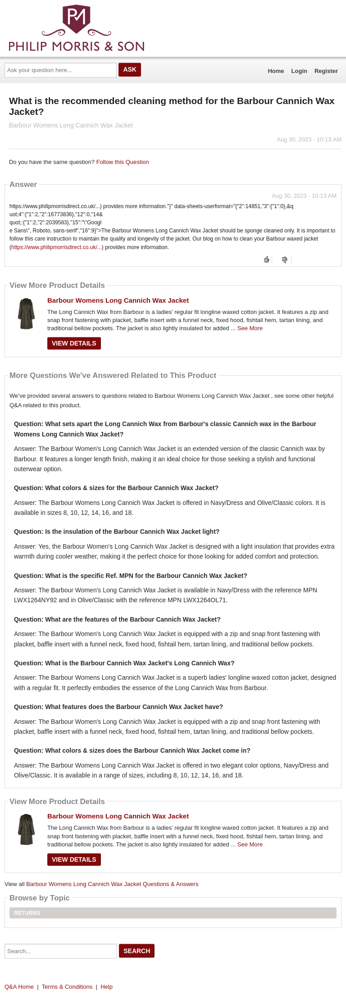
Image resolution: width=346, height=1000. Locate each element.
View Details (74, 343)
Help (106, 986)
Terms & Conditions (67, 986)
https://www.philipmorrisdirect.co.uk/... (56, 247)
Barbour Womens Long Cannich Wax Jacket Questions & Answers (112, 884)
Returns (27, 913)
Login (299, 71)
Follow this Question (122, 162)
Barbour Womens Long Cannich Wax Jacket (118, 300)
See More (250, 328)
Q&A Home (19, 986)
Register (326, 71)
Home (276, 71)
